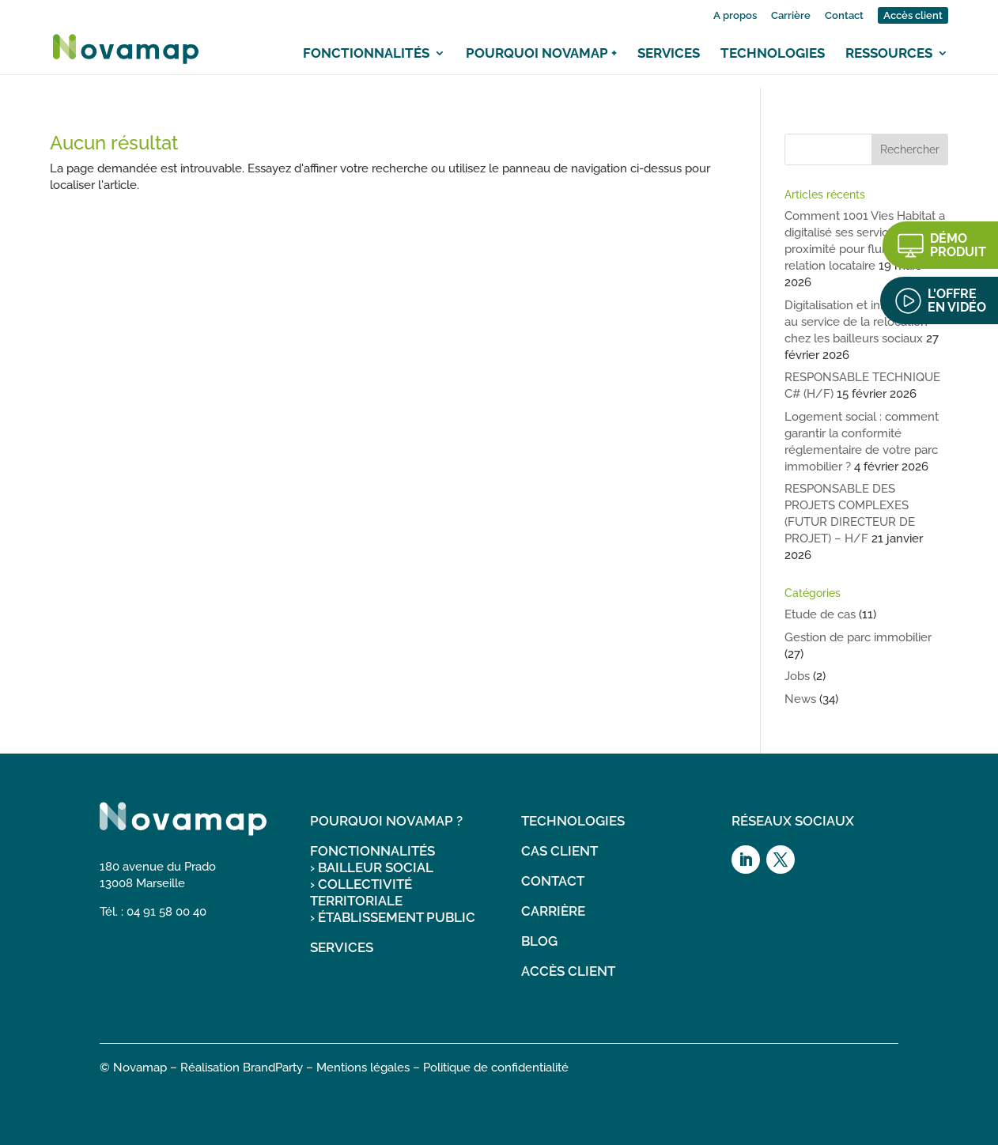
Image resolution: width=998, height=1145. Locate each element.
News (800, 699)
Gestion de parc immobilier (858, 637)
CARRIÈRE (553, 911)
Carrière (791, 15)
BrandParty (273, 1067)
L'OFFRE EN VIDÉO (957, 300)
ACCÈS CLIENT (568, 971)
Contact (844, 15)
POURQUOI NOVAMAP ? (386, 821)
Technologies (772, 53)
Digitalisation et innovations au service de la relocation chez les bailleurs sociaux (858, 322)
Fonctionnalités (366, 53)
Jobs (797, 676)
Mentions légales (363, 1067)
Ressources (888, 53)
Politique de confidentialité (496, 1067)
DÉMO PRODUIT (958, 245)
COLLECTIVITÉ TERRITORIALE (361, 892)
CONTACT (552, 881)
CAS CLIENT (559, 851)
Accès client (913, 15)
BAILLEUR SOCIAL (375, 867)
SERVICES (341, 947)
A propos (735, 15)
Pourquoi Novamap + (541, 53)
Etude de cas (820, 614)
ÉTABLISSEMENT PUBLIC (396, 917)
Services (668, 53)
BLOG (539, 941)
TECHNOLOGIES (573, 821)
